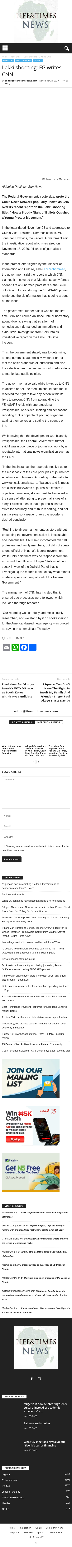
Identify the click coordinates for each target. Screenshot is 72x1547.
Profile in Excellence (13, 1497)
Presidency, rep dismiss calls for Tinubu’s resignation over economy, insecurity (34, 1025)
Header (6, 1503)
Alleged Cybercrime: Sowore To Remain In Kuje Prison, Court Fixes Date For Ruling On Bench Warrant (36, 751)
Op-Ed (5, 1509)
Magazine (14, 1532)
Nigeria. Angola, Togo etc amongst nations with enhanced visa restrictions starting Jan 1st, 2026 (35, 1295)
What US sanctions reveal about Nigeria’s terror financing (11, 749)
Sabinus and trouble (13, 894)
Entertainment (9, 1480)
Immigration (25, 1527)
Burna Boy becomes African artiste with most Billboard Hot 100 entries (34, 998)
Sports (40, 1532)
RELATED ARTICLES (22, 722)
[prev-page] (34, 762)
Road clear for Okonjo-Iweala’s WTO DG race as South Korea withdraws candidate (18, 690)
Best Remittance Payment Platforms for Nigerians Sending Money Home (34, 1008)
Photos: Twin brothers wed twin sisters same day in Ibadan (34, 1017)
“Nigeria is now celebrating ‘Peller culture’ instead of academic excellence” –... (45, 1407)
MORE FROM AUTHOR (48, 722)
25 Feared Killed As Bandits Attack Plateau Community (32, 1044)
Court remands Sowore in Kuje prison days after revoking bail (36, 1050)
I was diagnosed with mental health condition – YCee (31, 942)
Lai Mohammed (54, 269)
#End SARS (15, 56)
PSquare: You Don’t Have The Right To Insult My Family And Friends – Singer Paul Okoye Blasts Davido (55, 692)
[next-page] (38, 762)
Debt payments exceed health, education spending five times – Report (35, 988)
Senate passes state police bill (19, 959)
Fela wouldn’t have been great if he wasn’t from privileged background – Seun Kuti (34, 977)
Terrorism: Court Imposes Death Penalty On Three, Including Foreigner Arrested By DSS (58, 751)
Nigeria (38, 60)
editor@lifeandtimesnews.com (21, 80)
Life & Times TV (35, 1536)
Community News (54, 1527)
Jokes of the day (11, 1491)
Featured (28, 1532)
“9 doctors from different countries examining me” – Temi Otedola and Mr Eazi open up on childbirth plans (33, 950)
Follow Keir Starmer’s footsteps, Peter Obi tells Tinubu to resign (33, 1035)
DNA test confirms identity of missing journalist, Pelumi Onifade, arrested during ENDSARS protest (32, 967)
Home (4, 56)
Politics (6, 1486)
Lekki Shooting (23, 60)
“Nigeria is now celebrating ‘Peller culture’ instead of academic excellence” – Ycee (30, 886)
